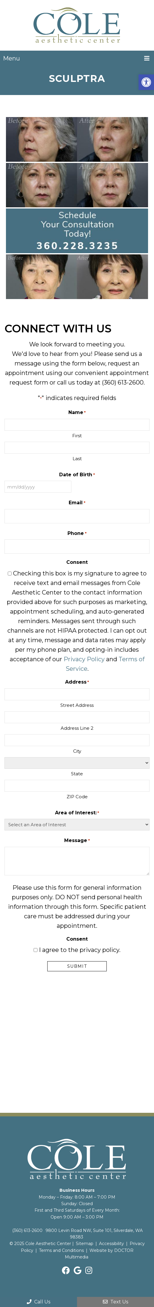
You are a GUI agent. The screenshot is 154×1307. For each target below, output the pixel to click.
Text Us (115, 1302)
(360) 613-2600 (123, 382)
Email (77, 503)
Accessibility (111, 1243)
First (77, 435)
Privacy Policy (84, 659)
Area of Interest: (77, 813)
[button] (146, 82)
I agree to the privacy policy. (79, 949)
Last (77, 458)
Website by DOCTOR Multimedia (99, 1254)
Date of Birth (77, 475)
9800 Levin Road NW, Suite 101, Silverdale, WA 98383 (94, 1234)
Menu (11, 58)
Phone (76, 533)
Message (76, 841)
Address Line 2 (77, 728)
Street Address (77, 705)
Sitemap (84, 1243)
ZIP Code (77, 796)
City (77, 751)
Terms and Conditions (61, 1250)
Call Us (38, 1302)
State (77, 774)
